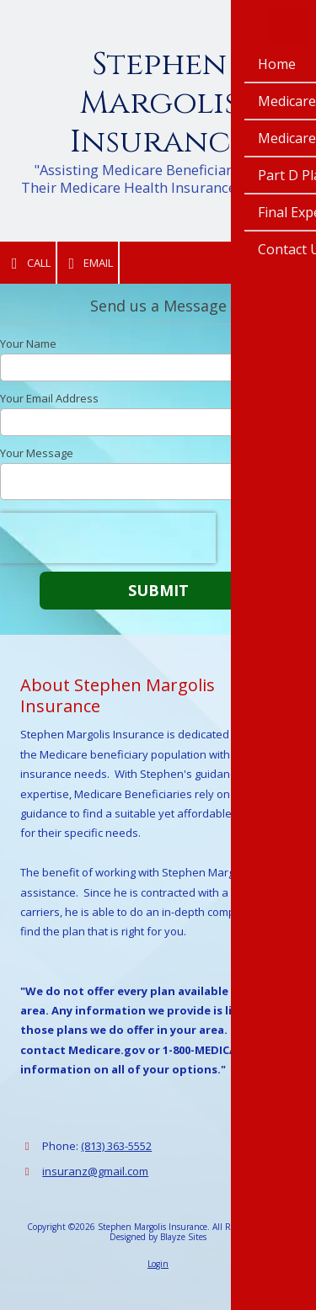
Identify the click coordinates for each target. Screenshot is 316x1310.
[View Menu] (289, 27)
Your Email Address (49, 398)
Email (88, 263)
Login (158, 1264)
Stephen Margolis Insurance (159, 103)
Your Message (36, 453)
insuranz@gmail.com (95, 1171)
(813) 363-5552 (116, 1145)
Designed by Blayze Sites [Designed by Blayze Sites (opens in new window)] (158, 1237)
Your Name (28, 343)
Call (28, 263)
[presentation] (108, 538)
